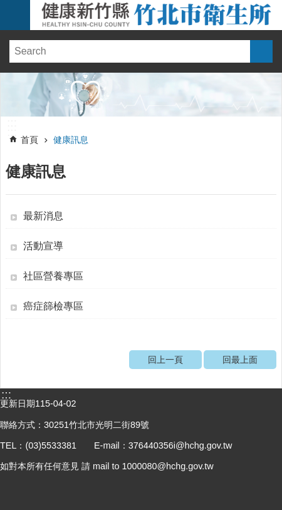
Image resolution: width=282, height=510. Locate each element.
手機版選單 (15, 15)
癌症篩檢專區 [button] (53, 306)
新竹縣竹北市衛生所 (156, 15)
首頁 (29, 140)
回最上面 (240, 360)
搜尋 (261, 51)
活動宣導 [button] (43, 246)
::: (12, 123)
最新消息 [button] (43, 216)
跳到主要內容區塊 (6, 6)
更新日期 (17, 403)
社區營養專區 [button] (53, 276)
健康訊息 (70, 140)
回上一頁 (165, 360)
